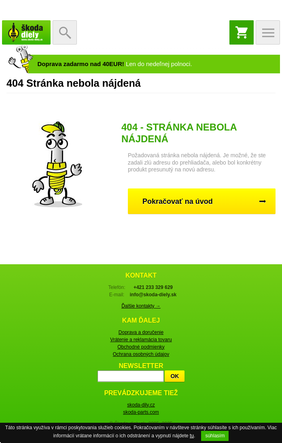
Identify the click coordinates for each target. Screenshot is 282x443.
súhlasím (215, 436)
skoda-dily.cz (141, 405)
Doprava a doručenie (141, 332)
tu (192, 436)
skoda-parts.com (141, 412)
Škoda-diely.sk (26, 32)
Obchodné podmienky (141, 347)
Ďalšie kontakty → (141, 306)
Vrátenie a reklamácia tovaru (141, 339)
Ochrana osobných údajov (141, 354)
